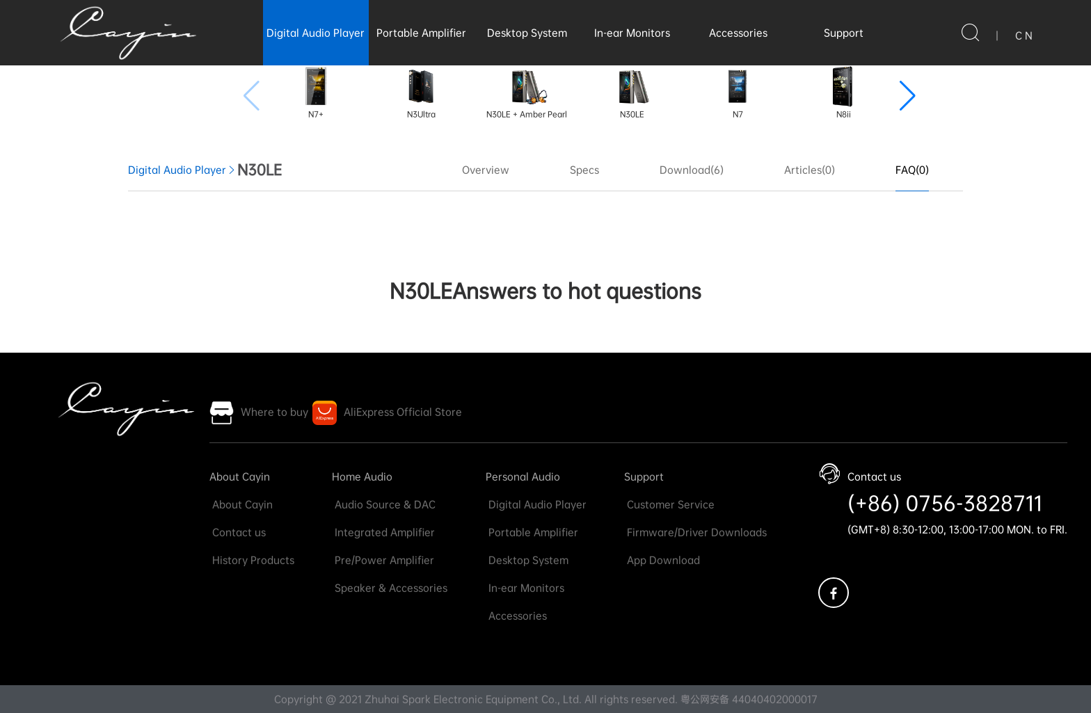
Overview (485, 169)
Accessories (738, 32)
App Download (662, 560)
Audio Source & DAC (384, 504)
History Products (251, 560)
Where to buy (274, 412)
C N (1024, 35)
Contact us (237, 532)
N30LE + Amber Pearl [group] (526, 92)
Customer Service (669, 504)
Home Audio (362, 476)
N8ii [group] (843, 92)
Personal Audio (523, 476)
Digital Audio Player (315, 32)
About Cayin (239, 476)
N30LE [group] (632, 92)
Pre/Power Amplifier (383, 560)
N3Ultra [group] (421, 92)
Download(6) (692, 169)
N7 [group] (737, 92)
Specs (584, 169)
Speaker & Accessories (389, 588)
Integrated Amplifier (383, 532)
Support (843, 32)
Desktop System (527, 32)
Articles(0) (809, 169)
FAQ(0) (912, 169)
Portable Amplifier (421, 32)
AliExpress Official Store (403, 412)
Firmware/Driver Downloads (695, 532)
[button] (907, 96)
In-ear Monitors (632, 32)
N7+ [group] (316, 92)
